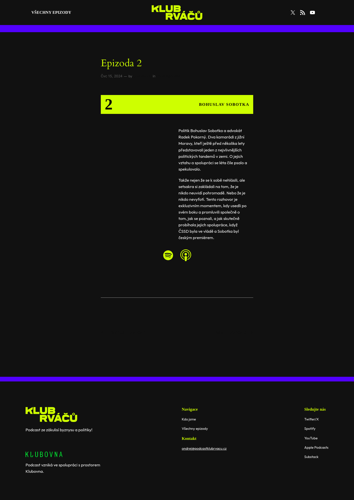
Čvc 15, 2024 (111, 76)
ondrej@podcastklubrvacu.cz (204, 448)
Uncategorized (168, 76)
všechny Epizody (51, 12)
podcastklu (142, 76)
